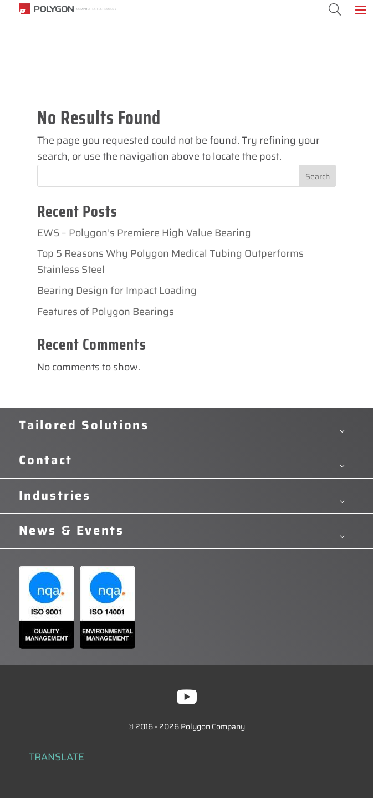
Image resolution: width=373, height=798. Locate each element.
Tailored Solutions (84, 425)
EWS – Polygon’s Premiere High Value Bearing (144, 233)
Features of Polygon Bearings (105, 311)
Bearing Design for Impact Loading (117, 290)
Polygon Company (213, 726)
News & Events (71, 530)
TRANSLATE (56, 757)
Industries (55, 496)
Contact (46, 460)
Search (317, 176)
